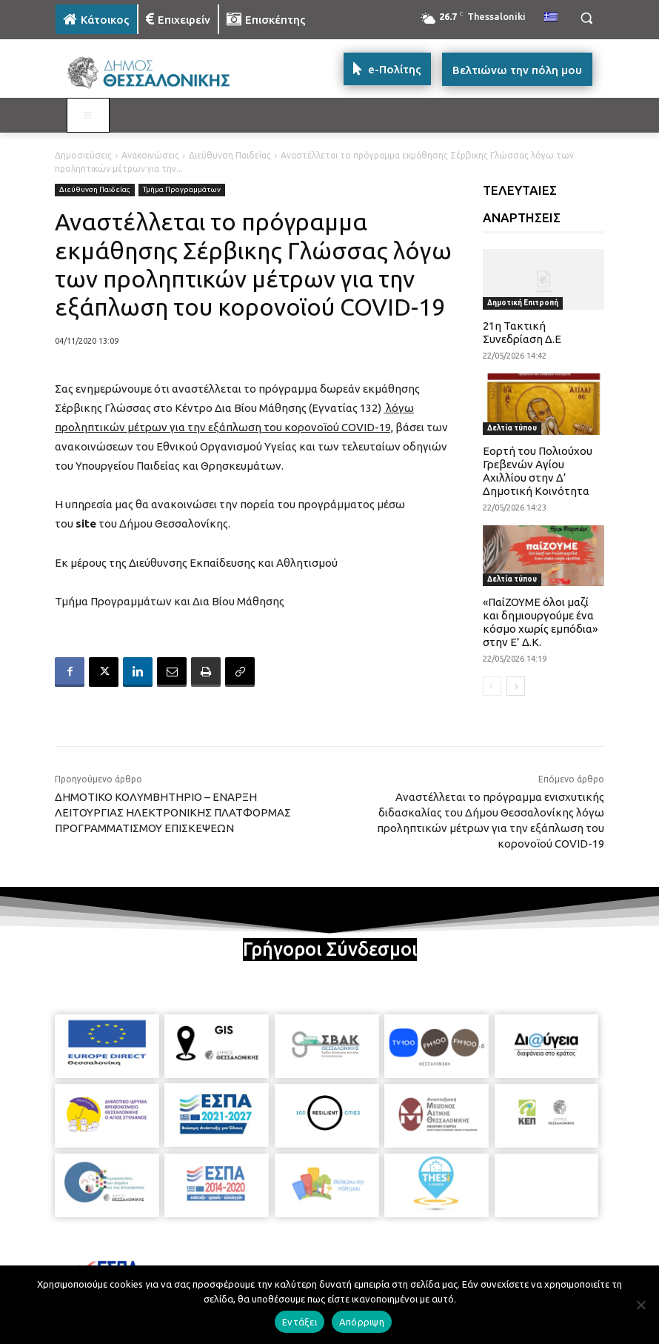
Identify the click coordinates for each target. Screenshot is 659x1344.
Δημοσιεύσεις (83, 155)
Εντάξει (299, 1322)
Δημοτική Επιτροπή (522, 303)
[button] (586, 18)
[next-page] (515, 686)
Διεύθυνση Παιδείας (230, 155)
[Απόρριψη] (640, 1304)
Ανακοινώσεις (150, 155)
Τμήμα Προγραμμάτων (181, 190)
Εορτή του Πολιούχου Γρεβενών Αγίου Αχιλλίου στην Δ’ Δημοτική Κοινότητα (537, 471)
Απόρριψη (361, 1322)
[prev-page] (492, 686)
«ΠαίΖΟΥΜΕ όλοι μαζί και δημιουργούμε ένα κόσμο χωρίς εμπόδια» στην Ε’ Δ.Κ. (540, 622)
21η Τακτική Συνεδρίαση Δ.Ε (522, 332)
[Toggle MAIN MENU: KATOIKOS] (88, 115)
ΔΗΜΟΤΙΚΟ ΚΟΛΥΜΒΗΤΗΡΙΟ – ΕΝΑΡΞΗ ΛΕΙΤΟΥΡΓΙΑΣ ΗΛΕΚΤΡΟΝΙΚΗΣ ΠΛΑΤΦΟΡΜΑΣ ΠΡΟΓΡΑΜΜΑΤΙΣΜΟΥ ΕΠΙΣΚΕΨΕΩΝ (173, 812)
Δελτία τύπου (512, 428)
